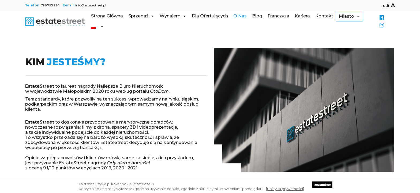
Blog (257, 15)
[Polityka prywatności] (285, 189)
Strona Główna (107, 15)
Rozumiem (322, 185)
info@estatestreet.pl (90, 5)
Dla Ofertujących (210, 15)
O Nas (240, 15)
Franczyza (278, 15)
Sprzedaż (141, 15)
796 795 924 (50, 5)
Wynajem (173, 15)
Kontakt (324, 15)
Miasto (349, 16)
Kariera (302, 15)
